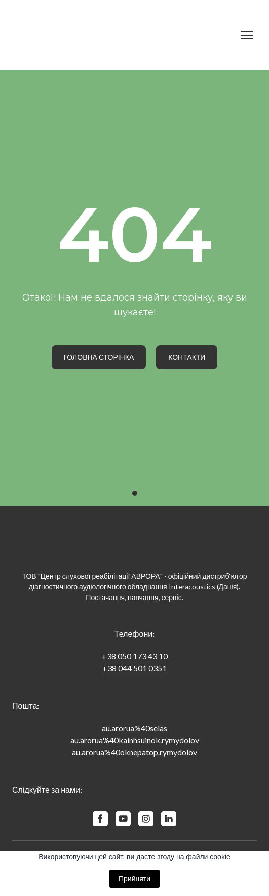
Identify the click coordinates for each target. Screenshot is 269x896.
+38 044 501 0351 (134, 668)
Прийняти (134, 879)
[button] (99, 357)
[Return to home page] (124, 35)
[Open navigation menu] (247, 35)
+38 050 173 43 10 (135, 656)
